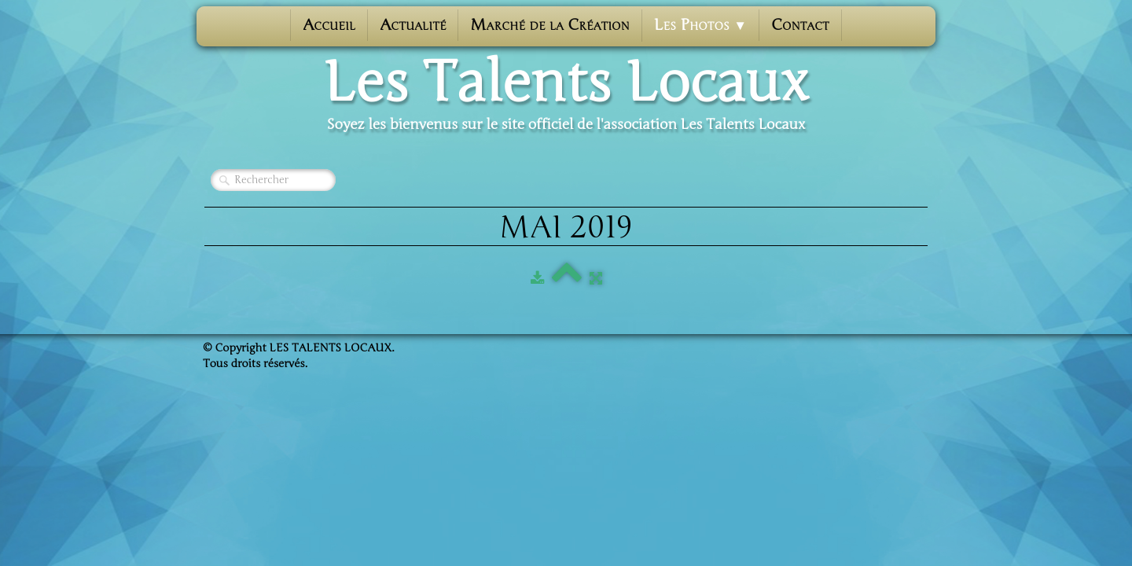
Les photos (700, 25)
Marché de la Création (549, 25)
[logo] (566, 95)
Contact (800, 25)
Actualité (413, 25)
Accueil (329, 25)
